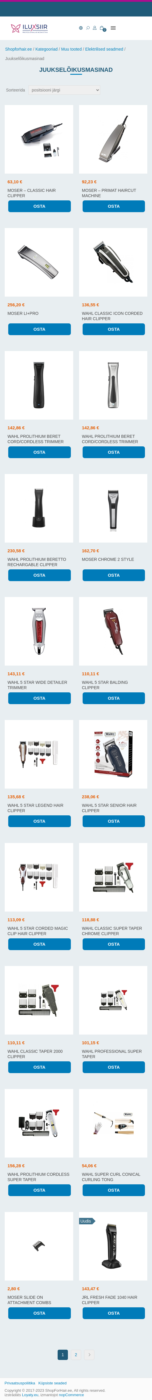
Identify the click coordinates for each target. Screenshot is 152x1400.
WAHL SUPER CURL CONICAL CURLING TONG (111, 1177)
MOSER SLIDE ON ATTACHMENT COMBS (29, 1300)
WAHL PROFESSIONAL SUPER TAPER (112, 1054)
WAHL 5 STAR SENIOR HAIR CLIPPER (109, 808)
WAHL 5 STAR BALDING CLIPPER (105, 685)
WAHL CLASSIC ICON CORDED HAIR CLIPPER (112, 316)
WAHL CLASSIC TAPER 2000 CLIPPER (35, 1054)
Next (89, 1355)
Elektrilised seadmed (104, 49)
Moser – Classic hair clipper (32, 193)
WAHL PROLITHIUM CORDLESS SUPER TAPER (39, 1177)
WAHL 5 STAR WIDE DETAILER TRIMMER (37, 685)
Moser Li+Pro (23, 313)
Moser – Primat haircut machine (109, 193)
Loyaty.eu (30, 1395)
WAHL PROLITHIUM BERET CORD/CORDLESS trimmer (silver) (110, 441)
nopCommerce (71, 1395)
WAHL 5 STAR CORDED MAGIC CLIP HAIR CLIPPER (38, 931)
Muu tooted (71, 49)
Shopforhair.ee (18, 49)
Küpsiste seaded (52, 1383)
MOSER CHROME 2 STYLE (108, 559)
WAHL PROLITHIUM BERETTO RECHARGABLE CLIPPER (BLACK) (37, 564)
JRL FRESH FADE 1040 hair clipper (110, 1300)
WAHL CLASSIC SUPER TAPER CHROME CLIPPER (112, 931)
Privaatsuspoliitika (20, 1383)
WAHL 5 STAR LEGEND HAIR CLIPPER (36, 808)
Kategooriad (46, 49)
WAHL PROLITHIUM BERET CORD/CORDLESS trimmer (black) (36, 441)
